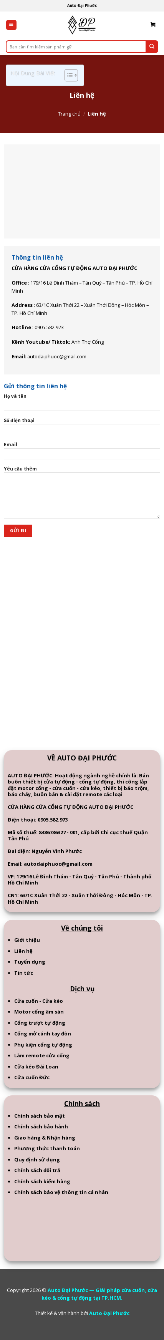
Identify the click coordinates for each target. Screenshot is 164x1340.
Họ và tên (82, 404)
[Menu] (11, 25)
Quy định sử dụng (37, 1159)
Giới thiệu (27, 939)
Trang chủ (69, 113)
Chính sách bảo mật (39, 1115)
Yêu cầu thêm (82, 494)
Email (82, 453)
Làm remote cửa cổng (42, 1055)
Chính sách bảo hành (41, 1126)
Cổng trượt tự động (39, 1022)
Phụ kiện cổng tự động (43, 1044)
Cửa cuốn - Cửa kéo (38, 1000)
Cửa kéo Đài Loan (36, 1066)
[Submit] (152, 46)
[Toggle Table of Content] (67, 75)
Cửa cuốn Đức (32, 1077)
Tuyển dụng (29, 961)
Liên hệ (23, 950)
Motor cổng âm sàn (39, 1011)
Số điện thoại (82, 428)
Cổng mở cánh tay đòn (42, 1033)
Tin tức (23, 972)
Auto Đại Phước (109, 1313)
